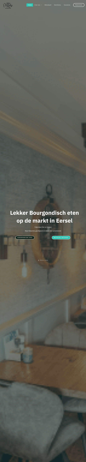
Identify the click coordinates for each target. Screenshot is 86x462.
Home (30, 5)
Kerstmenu (57, 5)
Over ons (38, 5)
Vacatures (67, 5)
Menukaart (48, 5)
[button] (78, 5)
